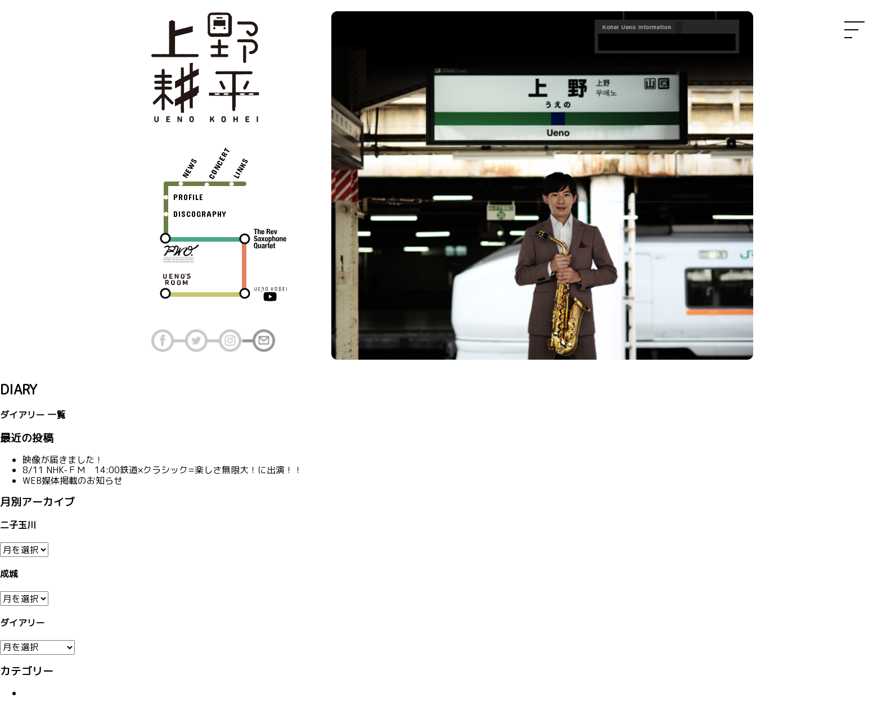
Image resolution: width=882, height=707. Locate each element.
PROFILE (188, 197)
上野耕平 (204, 67)
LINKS (240, 168)
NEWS (189, 167)
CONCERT (219, 163)
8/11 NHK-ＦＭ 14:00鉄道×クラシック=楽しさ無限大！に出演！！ (162, 470)
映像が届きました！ (63, 460)
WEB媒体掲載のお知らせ (72, 480)
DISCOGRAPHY (199, 214)
